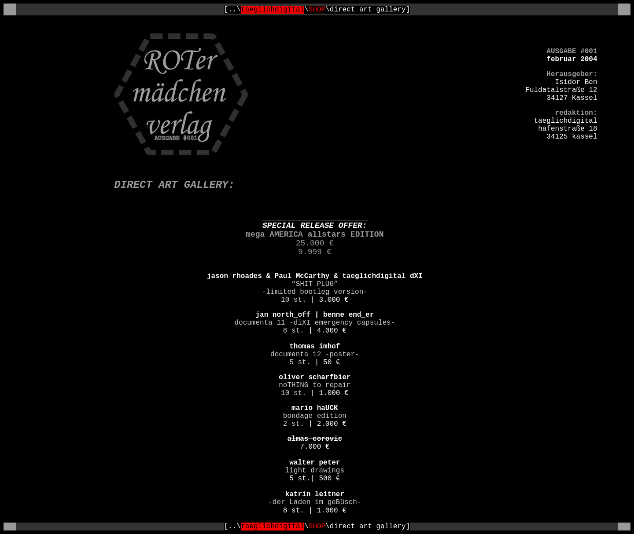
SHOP (317, 10)
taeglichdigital (272, 10)
